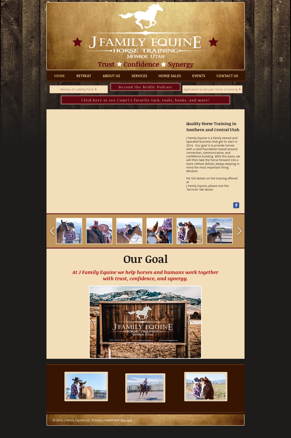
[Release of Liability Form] (79, 89)
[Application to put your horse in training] (212, 89)
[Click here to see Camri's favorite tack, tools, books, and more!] (145, 99)
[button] (69, 231)
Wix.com (126, 420)
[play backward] (52, 231)
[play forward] (239, 231)
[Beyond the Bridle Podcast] (145, 87)
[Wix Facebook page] (236, 205)
